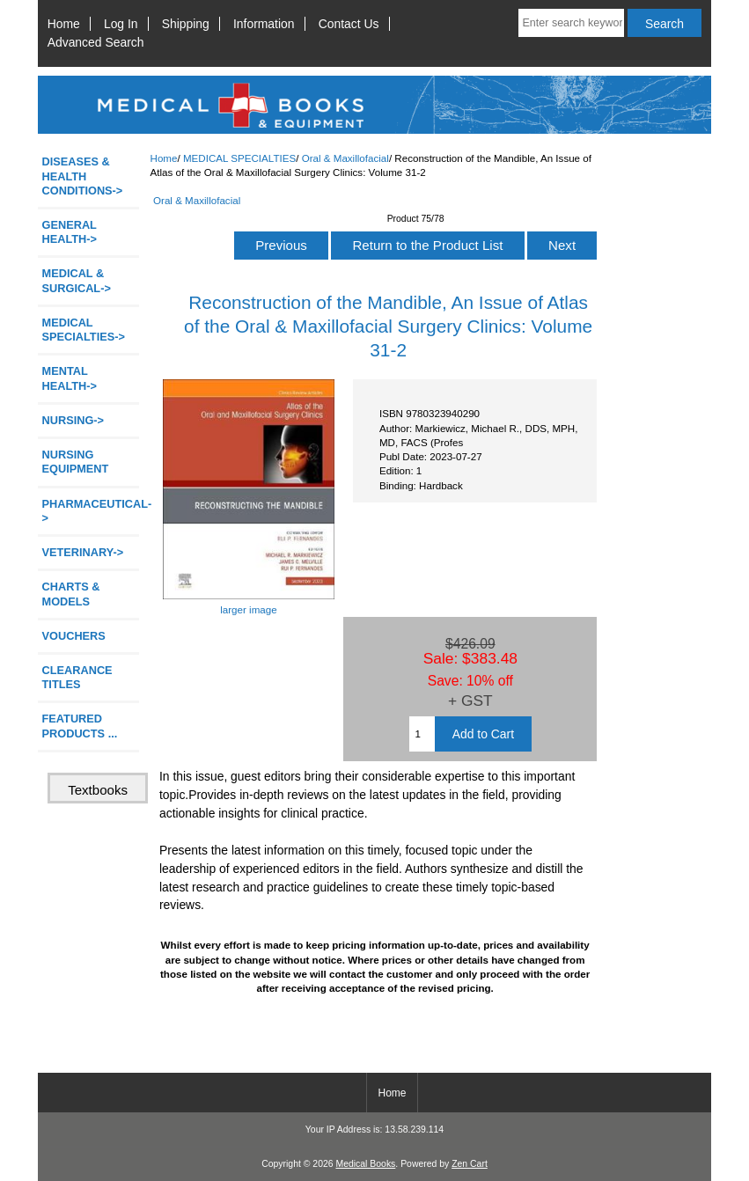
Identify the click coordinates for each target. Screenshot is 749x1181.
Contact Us (349, 24)
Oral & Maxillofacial (345, 158)
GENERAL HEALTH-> (69, 232)
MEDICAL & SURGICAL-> (76, 280)
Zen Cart (470, 1164)
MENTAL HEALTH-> (69, 378)
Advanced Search (96, 42)
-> (83, 329)
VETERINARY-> (83, 552)
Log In (121, 24)
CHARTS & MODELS (71, 593)
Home (64, 24)
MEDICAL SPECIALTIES (239, 158)
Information (264, 24)
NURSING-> (73, 420)
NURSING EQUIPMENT (75, 461)
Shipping (185, 24)
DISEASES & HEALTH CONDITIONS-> (82, 175)
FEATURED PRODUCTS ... (80, 725)
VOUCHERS (74, 635)
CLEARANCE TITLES (77, 677)
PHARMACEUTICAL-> (90, 510)
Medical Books (365, 1164)
